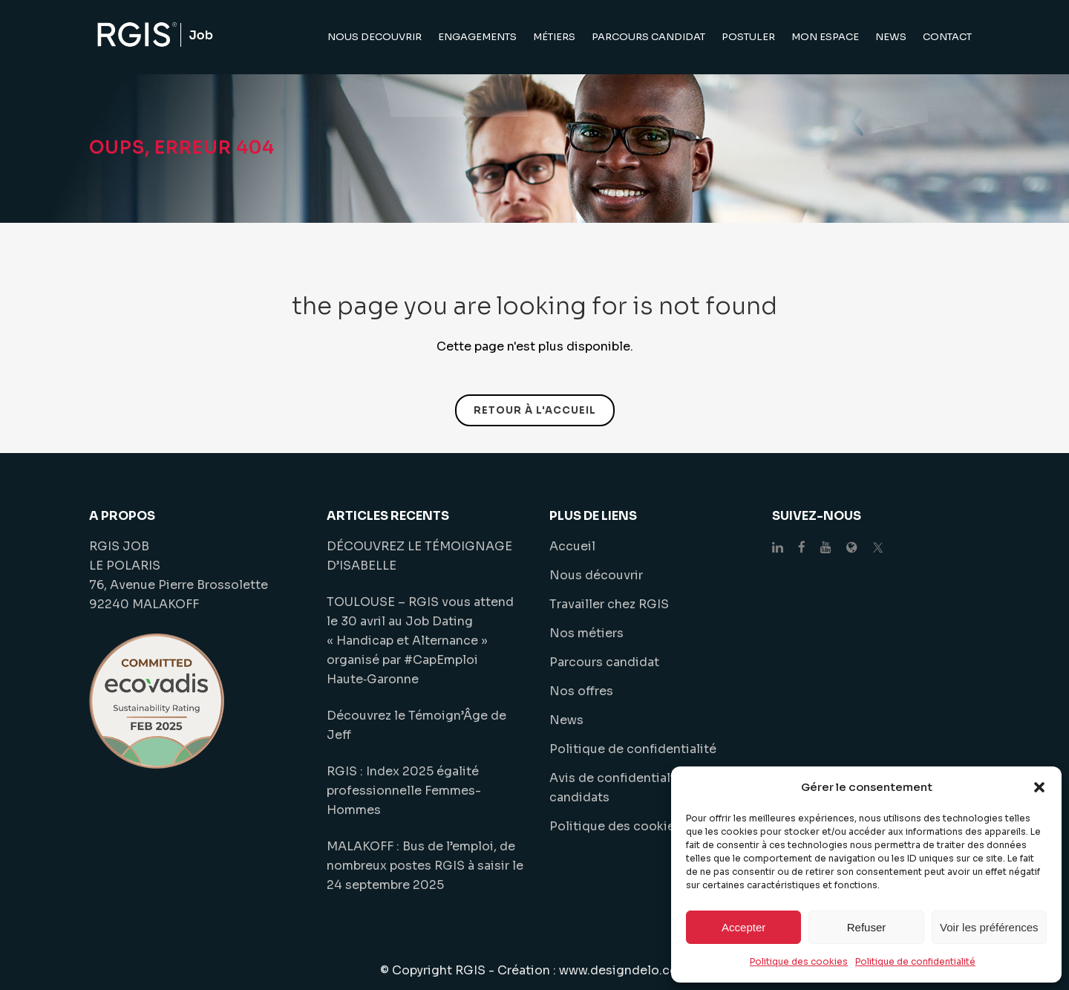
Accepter (743, 927)
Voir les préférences (989, 927)
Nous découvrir (596, 575)
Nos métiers (586, 633)
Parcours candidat (604, 662)
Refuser (866, 927)
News (566, 720)
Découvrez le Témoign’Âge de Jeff (416, 725)
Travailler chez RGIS (609, 604)
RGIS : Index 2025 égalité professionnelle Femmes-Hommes (404, 790)
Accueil (572, 546)
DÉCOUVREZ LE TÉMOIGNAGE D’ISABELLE (419, 555)
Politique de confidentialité (915, 961)
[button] (1039, 787)
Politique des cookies (799, 961)
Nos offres (581, 691)
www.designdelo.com (624, 970)
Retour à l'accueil (535, 410)
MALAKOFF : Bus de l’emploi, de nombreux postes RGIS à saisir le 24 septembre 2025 (425, 865)
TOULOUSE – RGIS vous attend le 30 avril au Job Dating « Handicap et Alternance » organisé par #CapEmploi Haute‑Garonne (420, 640)
